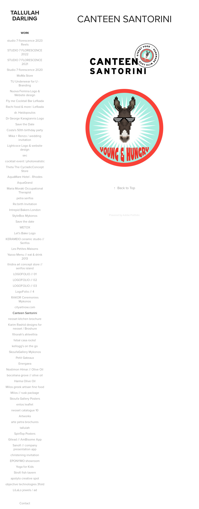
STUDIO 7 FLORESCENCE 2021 (24, 62)
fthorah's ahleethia (24, 334)
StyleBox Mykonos (24, 215)
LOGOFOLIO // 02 (25, 280)
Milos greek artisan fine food (25, 387)
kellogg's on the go (25, 346)
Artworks (25, 416)
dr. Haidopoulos (24, 112)
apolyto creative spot (25, 478)
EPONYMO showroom (25, 461)
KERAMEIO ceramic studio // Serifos (25, 241)
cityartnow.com (25, 307)
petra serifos (25, 198)
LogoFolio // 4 (24, 291)
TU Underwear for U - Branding (24, 83)
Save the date (25, 221)
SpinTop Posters (24, 433)
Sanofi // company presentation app (25, 447)
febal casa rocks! (25, 340)
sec (25, 155)
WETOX (25, 227)
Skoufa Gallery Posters (25, 398)
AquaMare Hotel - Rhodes (24, 177)
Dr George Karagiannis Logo (25, 118)
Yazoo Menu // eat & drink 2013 (24, 256)
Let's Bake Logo (25, 233)
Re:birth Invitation (25, 204)
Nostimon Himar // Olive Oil (24, 369)
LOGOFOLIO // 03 (25, 285)
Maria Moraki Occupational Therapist (25, 190)
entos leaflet (24, 404)
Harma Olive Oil (25, 381)
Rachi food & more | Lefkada (25, 106)
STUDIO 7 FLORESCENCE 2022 (24, 52)
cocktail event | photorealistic (25, 161)
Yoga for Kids (25, 466)
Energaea (24, 363)
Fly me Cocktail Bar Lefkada (25, 101)
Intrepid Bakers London (25, 210)
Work (25, 33)
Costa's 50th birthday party (25, 130)
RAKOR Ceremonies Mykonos (24, 299)
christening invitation (24, 455)
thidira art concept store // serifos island (24, 266)
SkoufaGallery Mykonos (25, 352)
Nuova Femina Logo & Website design (25, 93)
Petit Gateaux (25, 357)
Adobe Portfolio (131, 215)
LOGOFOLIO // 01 (25, 274)
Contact (24, 503)
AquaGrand (24, 182)
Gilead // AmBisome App (25, 439)
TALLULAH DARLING (25, 15)
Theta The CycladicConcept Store (25, 169)
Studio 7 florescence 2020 (25, 70)
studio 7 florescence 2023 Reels (25, 42)
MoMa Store (25, 75)
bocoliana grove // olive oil (25, 375)
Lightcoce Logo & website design (24, 147)
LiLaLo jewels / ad (25, 490)
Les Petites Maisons (24, 249)
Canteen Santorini (25, 313)
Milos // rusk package (24, 393)
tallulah (25, 428)
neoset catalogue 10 (24, 410)
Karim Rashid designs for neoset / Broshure (25, 326)
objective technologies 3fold (24, 484)
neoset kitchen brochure (24, 319)
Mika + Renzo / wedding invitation (25, 138)
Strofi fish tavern (25, 472)
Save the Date (24, 124)
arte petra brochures (24, 422)
